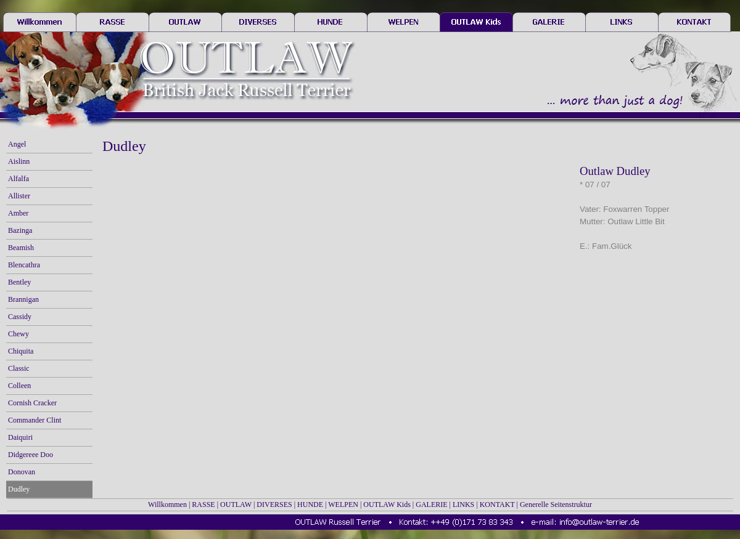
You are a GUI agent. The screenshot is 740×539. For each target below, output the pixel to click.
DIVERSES (274, 504)
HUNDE (310, 504)
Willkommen (167, 504)
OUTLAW (236, 504)
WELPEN (343, 504)
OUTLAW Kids (386, 504)
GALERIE (431, 504)
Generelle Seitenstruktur (556, 504)
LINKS (463, 504)
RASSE (203, 504)
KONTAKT (497, 504)
